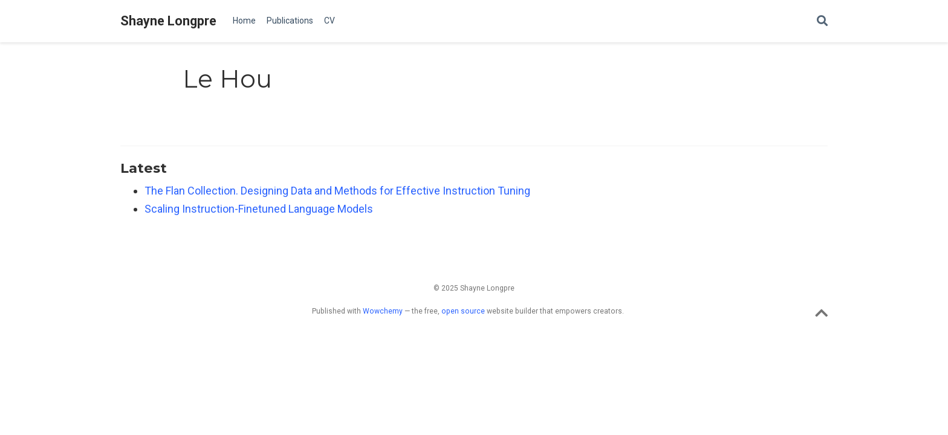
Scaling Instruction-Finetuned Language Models (258, 208)
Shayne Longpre (168, 20)
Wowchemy (383, 311)
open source (463, 311)
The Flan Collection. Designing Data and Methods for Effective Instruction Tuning (337, 190)
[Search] (822, 21)
